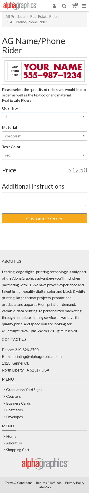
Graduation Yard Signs (24, 389)
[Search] (64, 5)
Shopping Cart (17, 449)
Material (9, 127)
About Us (14, 443)
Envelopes (14, 416)
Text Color (11, 146)
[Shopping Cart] (74, 5)
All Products (15, 16)
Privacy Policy (74, 483)
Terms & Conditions (18, 483)
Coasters (13, 396)
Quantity (10, 108)
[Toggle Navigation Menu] (84, 5)
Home (11, 436)
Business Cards (18, 403)
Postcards (14, 409)
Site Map (44, 487)
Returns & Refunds (48, 483)
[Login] (54, 5)
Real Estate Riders (45, 16)
